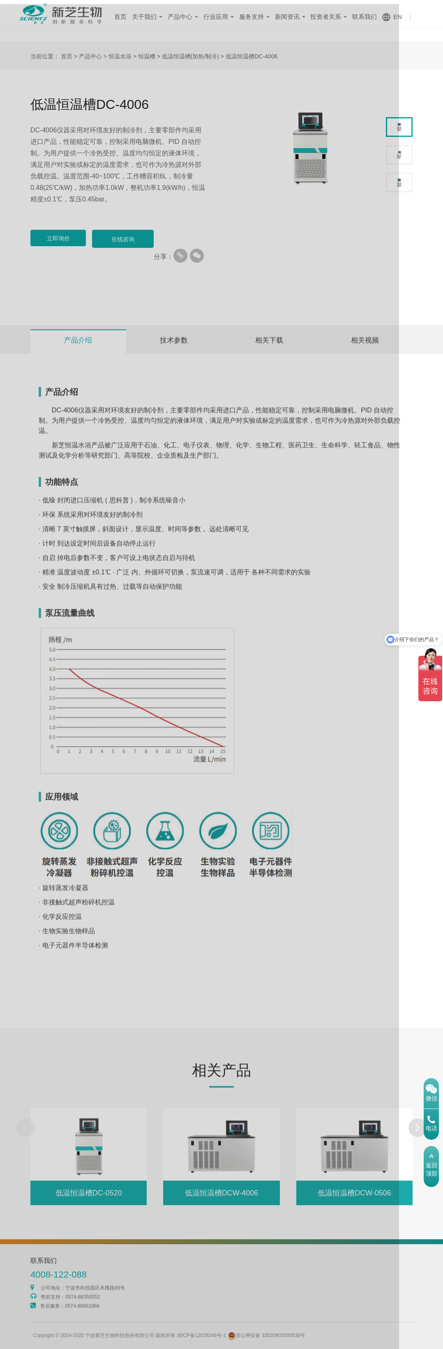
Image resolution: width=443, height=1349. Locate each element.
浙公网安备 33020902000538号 (286, 1335)
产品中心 (192, 17)
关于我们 (158, 17)
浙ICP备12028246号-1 (222, 1335)
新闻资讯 (295, 17)
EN (401, 17)
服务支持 (260, 17)
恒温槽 (146, 56)
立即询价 (61, 239)
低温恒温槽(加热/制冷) (190, 56)
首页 (136, 17)
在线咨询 (131, 239)
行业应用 (226, 17)
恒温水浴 (120, 56)
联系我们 (369, 17)
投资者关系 (332, 17)
